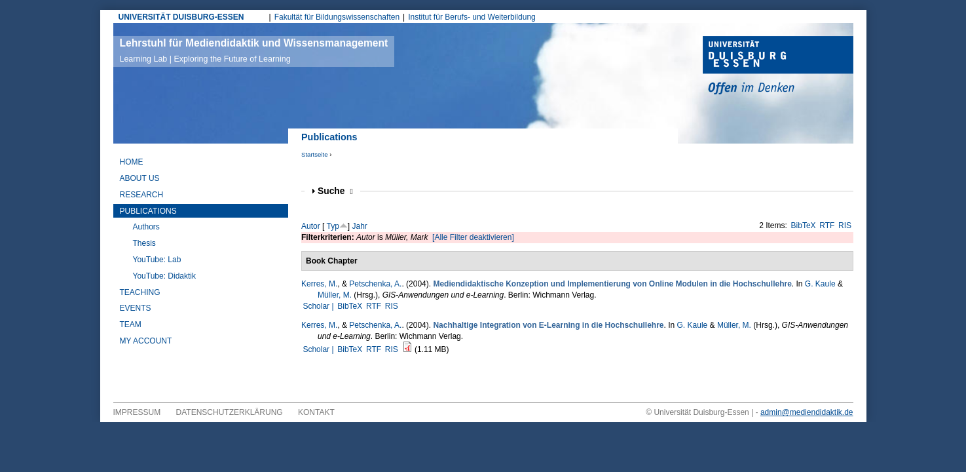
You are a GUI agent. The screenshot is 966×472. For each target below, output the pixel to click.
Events (135, 308)
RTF (826, 225)
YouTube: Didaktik (164, 276)
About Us (140, 178)
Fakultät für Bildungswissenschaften (336, 17)
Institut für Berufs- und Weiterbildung (472, 17)
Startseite (314, 154)
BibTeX (803, 225)
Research (142, 194)
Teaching (140, 292)
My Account (146, 340)
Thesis (144, 243)
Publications (148, 211)
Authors (146, 226)
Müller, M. (335, 295)
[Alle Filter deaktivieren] (473, 237)
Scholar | (319, 306)
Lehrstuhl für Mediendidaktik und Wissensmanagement (254, 50)
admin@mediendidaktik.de (806, 412)
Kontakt (316, 412)
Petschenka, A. (375, 283)
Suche (335, 191)
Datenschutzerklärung (229, 412)
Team (130, 324)
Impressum (137, 412)
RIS (844, 225)
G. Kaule (820, 283)
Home (131, 162)
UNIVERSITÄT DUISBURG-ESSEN (181, 17)
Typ (332, 226)
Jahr (359, 226)
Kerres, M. (319, 283)
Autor (310, 226)
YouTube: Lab (157, 259)
